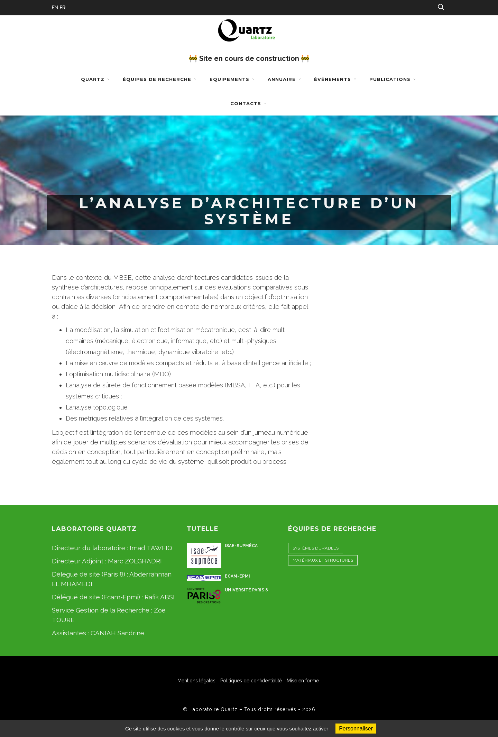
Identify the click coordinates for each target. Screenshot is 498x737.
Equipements (233, 79)
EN (55, 7)
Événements (336, 79)
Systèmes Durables (316, 548)
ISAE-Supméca (241, 545)
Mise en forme (303, 680)
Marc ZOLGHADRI (135, 561)
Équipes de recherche (160, 79)
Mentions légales (196, 680)
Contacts (249, 103)
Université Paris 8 (246, 590)
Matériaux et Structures (323, 560)
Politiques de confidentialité (251, 680)
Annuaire (285, 79)
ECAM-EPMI (237, 576)
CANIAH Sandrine (117, 633)
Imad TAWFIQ (151, 548)
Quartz (96, 79)
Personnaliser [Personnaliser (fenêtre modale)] (356, 728)
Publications (393, 79)
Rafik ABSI (160, 597)
